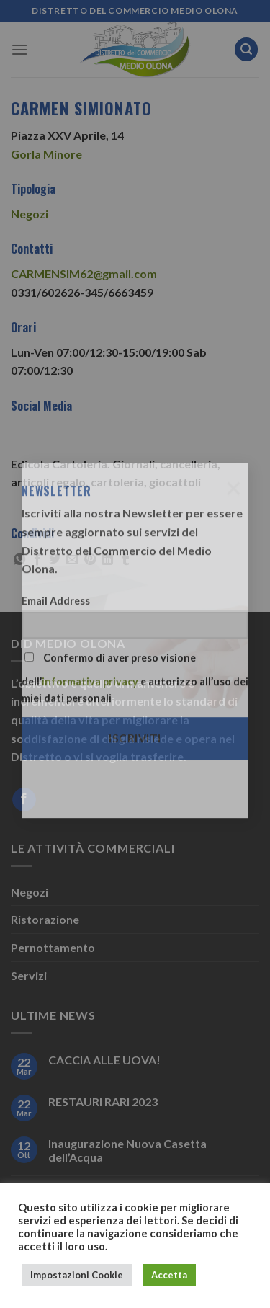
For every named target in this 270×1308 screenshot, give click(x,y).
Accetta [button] (169, 1275)
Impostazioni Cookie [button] (76, 1275)
